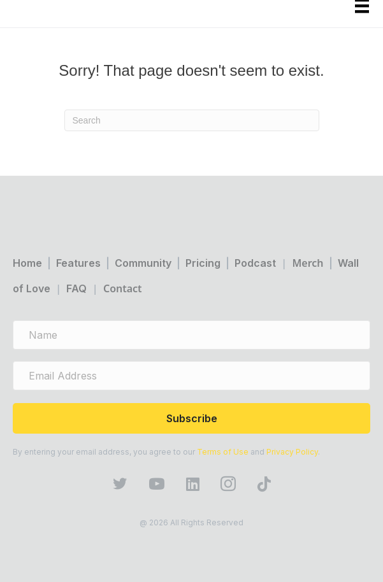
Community (143, 263)
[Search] (191, 120)
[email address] (191, 375)
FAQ (76, 288)
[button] (191, 418)
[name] (191, 335)
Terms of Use (223, 452)
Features (78, 263)
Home (27, 263)
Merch (307, 263)
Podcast (255, 263)
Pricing (202, 263)
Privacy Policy (292, 452)
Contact (122, 288)
